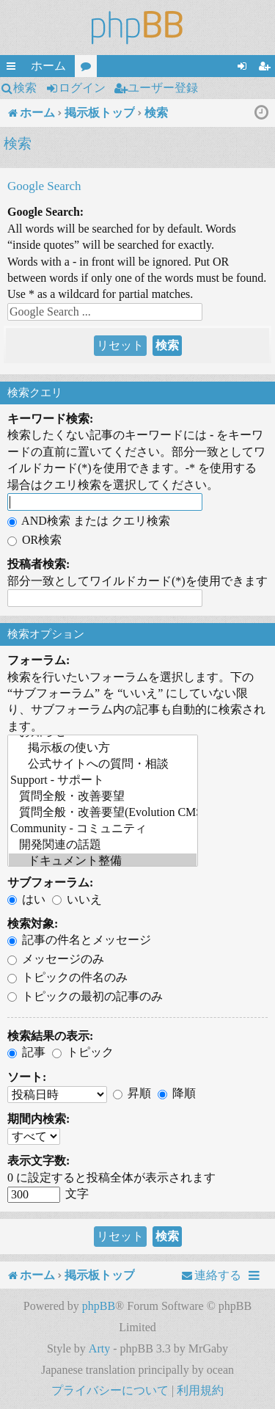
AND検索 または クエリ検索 (88, 520)
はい (26, 899)
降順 (177, 1093)
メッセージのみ (55, 959)
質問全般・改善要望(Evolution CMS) (103, 813)
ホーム (48, 65)
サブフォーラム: (50, 882)
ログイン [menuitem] (245, 68)
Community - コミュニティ (103, 829)
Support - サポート (103, 781)
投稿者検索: (38, 564)
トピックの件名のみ (67, 977)
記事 (26, 1052)
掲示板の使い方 (103, 748)
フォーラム (89, 68)
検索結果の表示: (50, 1036)
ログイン (82, 87)
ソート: (26, 1077)
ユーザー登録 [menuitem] (267, 68)
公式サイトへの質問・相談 (103, 765)
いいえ (77, 899)
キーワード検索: (50, 418)
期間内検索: (38, 1119)
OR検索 (34, 540)
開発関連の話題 (103, 845)
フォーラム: (38, 660)
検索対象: (32, 923)
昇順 (132, 1093)
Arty (99, 1348)
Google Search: (45, 211)
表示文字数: (38, 1160)
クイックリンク (14, 68)
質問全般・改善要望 (103, 797)
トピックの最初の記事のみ (85, 996)
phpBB (98, 1306)
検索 (25, 87)
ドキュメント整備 (103, 861)
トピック (83, 1052)
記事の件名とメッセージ (79, 939)
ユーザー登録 (163, 87)
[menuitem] (211, 1275)
